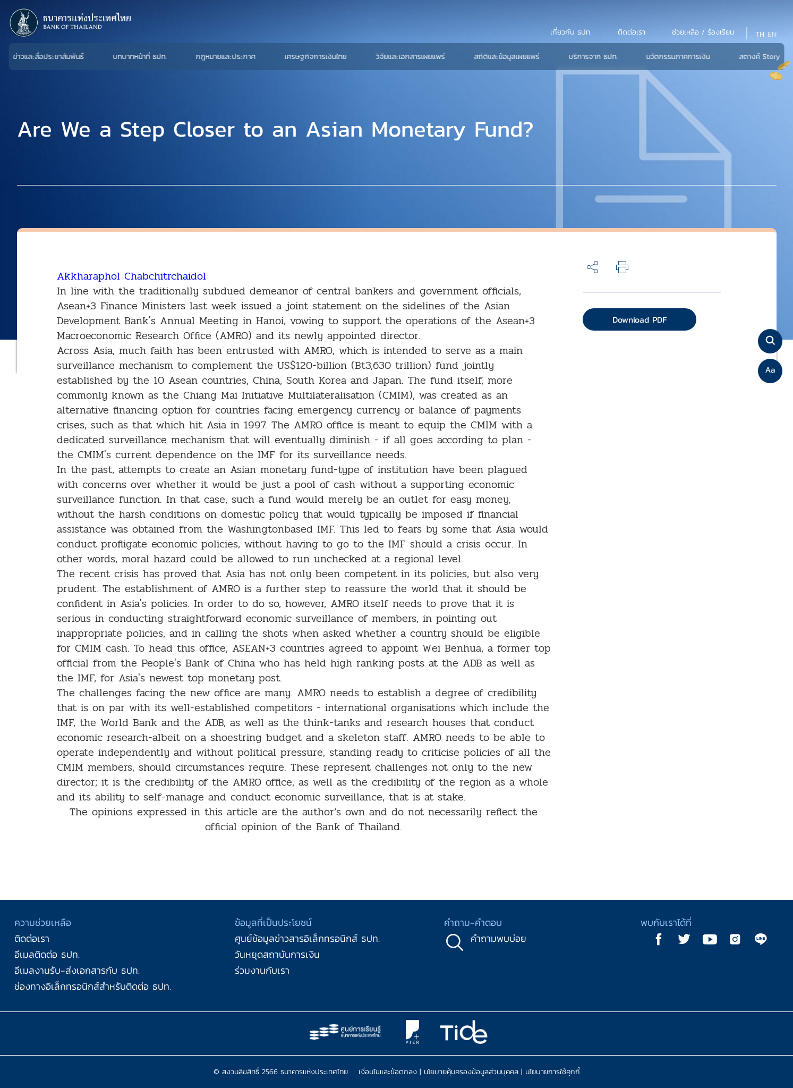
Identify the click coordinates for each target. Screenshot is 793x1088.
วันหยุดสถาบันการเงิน (277, 954)
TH (759, 34)
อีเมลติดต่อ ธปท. (47, 954)
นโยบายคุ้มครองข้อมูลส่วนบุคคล (471, 1071)
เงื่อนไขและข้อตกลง (388, 1071)
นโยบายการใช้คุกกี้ (552, 1071)
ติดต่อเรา (31, 938)
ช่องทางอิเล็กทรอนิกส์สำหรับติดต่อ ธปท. (92, 986)
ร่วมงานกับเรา (262, 970)
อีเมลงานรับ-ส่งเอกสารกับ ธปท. (77, 970)
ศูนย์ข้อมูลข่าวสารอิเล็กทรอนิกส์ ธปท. (307, 938)
